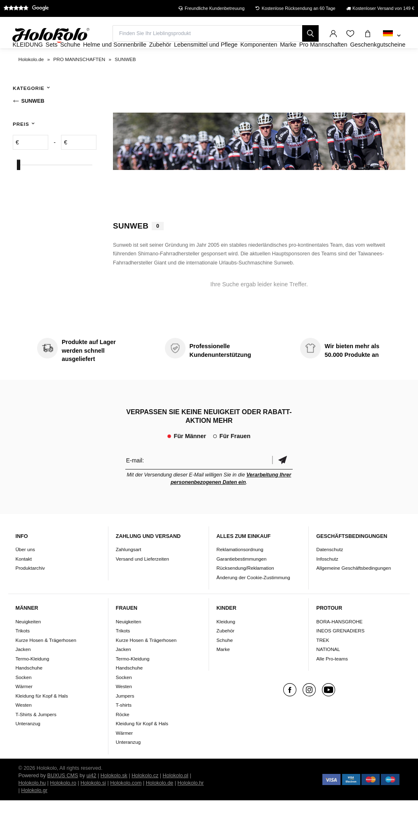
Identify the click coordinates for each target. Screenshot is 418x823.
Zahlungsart (128, 571)
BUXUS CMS (62, 798)
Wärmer (24, 708)
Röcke (122, 736)
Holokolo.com (125, 805)
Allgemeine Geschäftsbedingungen (353, 590)
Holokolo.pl (175, 798)
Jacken (23, 671)
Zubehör (225, 653)
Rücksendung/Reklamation (245, 590)
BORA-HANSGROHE (339, 643)
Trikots (22, 653)
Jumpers (125, 718)
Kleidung (225, 643)
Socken (23, 699)
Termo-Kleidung (32, 681)
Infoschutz (327, 581)
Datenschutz (329, 571)
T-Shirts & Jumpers (35, 736)
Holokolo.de (160, 805)
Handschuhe (28, 690)
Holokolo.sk (114, 798)
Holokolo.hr (191, 805)
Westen (23, 727)
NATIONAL (328, 671)
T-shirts (124, 727)
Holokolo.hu (32, 805)
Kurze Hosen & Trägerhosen (45, 662)
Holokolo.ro (63, 805)
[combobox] (392, 36)
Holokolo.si (93, 805)
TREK (322, 662)
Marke (223, 671)
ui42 (91, 798)
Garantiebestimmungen (241, 581)
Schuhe (224, 662)
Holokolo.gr (34, 813)
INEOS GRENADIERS (340, 653)
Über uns (25, 571)
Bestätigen (282, 482)
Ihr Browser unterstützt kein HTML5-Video (259, 164)
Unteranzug (27, 745)
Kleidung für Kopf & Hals (41, 718)
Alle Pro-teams (332, 681)
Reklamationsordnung (239, 571)
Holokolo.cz (145, 798)
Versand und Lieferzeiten (142, 581)
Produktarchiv (30, 590)
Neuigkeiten (28, 643)
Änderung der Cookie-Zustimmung (253, 599)
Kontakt (23, 581)
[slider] (18, 187)
